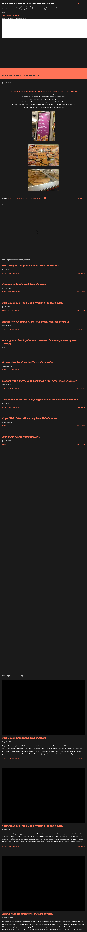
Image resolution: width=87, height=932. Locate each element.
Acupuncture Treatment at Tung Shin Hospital (27, 362)
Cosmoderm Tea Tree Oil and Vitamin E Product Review (32, 302)
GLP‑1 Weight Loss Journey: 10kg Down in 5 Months (30, 265)
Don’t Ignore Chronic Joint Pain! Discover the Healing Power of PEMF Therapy (40, 342)
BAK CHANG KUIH (21, 199)
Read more (81, 273)
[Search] (79, 3)
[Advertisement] (36, 55)
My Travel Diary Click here (11, 15)
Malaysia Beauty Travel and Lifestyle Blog (28, 3)
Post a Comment (14, 273)
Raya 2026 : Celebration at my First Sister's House (29, 418)
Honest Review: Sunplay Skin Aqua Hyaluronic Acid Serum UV (36, 321)
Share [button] (80, 199)
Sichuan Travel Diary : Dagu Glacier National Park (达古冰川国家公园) (39, 380)
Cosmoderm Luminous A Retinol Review (24, 284)
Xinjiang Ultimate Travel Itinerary (21, 436)
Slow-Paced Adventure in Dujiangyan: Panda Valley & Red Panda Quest (41, 399)
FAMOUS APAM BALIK (35, 199)
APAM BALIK (11, 199)
